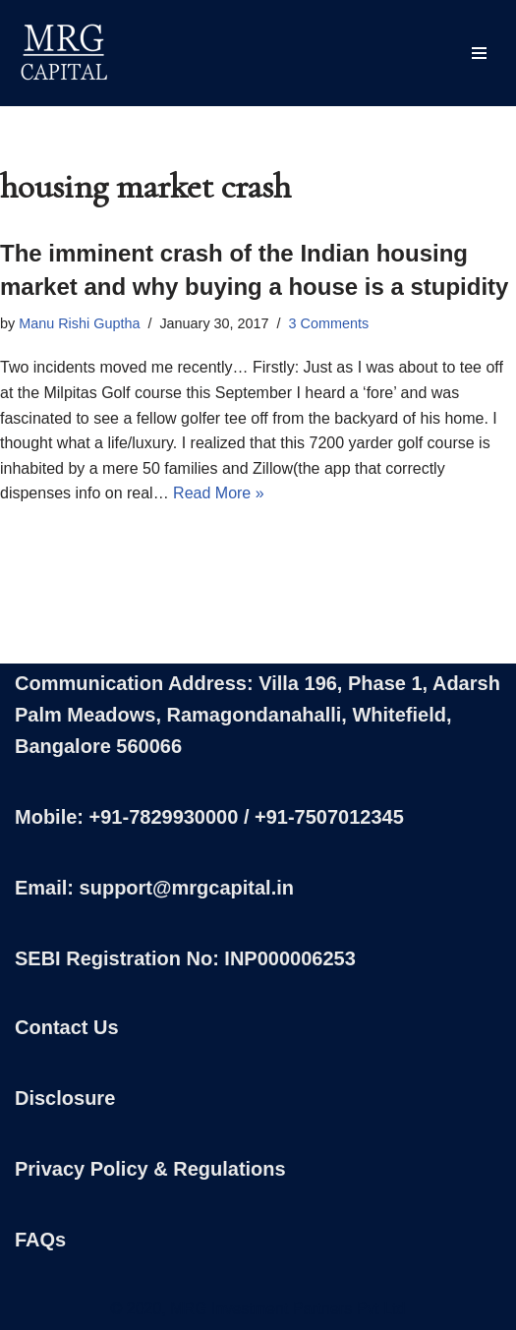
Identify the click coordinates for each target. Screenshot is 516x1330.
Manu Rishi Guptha (79, 323)
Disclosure (65, 1098)
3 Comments (329, 323)
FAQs (40, 1239)
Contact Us (67, 1027)
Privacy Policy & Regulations (150, 1169)
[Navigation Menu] (479, 53)
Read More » (218, 493)
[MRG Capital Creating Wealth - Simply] (64, 53)
